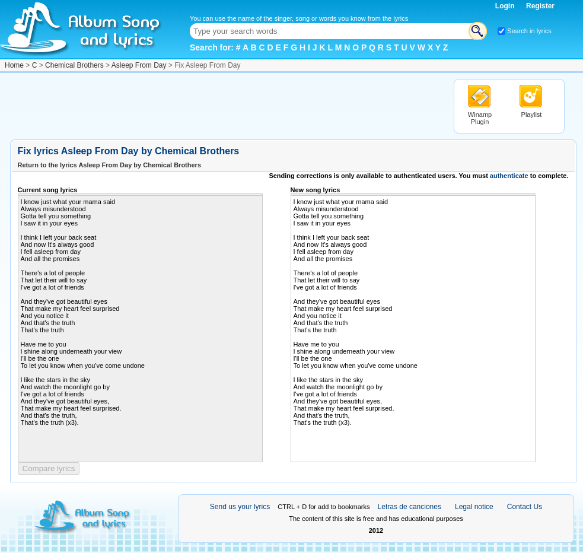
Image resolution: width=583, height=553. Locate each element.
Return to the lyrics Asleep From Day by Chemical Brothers (110, 165)
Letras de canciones (409, 507)
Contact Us (524, 507)
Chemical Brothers (74, 65)
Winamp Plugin (480, 118)
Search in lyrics (529, 30)
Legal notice (474, 507)
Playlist (531, 114)
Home (14, 65)
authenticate (509, 175)
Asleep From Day (139, 65)
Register (540, 6)
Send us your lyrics (240, 507)
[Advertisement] (226, 105)
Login (506, 6)
